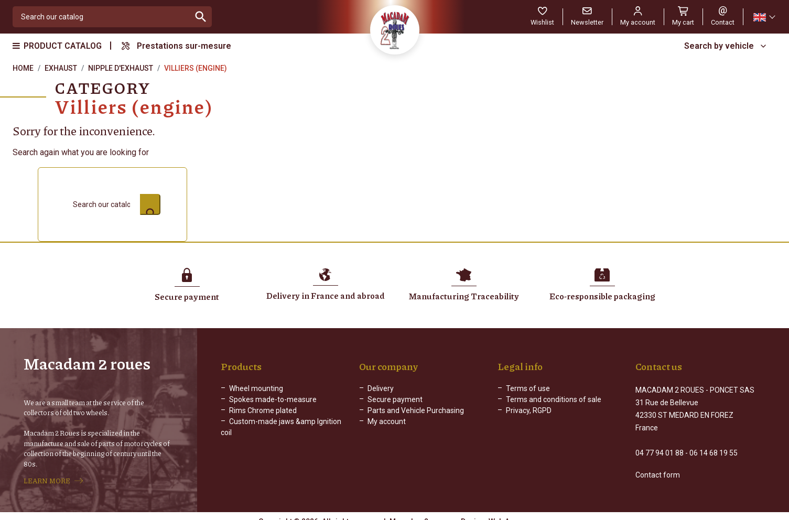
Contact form (657, 465)
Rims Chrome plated (263, 410)
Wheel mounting (256, 388)
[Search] (101, 16)
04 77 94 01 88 (659, 443)
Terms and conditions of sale (553, 399)
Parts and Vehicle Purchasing (416, 410)
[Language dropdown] (763, 17)
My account (387, 421)
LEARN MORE (47, 476)
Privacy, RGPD (529, 410)
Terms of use (528, 388)
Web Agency (510, 512)
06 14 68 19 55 (713, 443)
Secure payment (395, 399)
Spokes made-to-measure (273, 399)
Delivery (381, 388)
